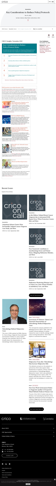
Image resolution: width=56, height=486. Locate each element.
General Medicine (44, 49)
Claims (48, 45)
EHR (47, 46)
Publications (48, 51)
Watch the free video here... (17, 156)
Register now (22, 124)
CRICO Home (4, 28)
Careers (3, 470)
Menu (51, 1)
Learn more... (12, 111)
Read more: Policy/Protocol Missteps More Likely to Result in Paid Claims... (19, 80)
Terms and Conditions (6, 474)
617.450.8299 (10, 451)
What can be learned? (9, 175)
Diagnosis (42, 46)
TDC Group (14, 153)
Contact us (9, 455)
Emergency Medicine (45, 48)
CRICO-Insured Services (10, 90)
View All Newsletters (35, 295)
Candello (18, 153)
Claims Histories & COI (6, 468)
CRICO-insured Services (7, 472)
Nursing (42, 51)
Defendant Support (32, 90)
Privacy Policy (5, 477)
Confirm (28, 484)
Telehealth (42, 52)
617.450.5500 (10, 449)
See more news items (36, 409)
